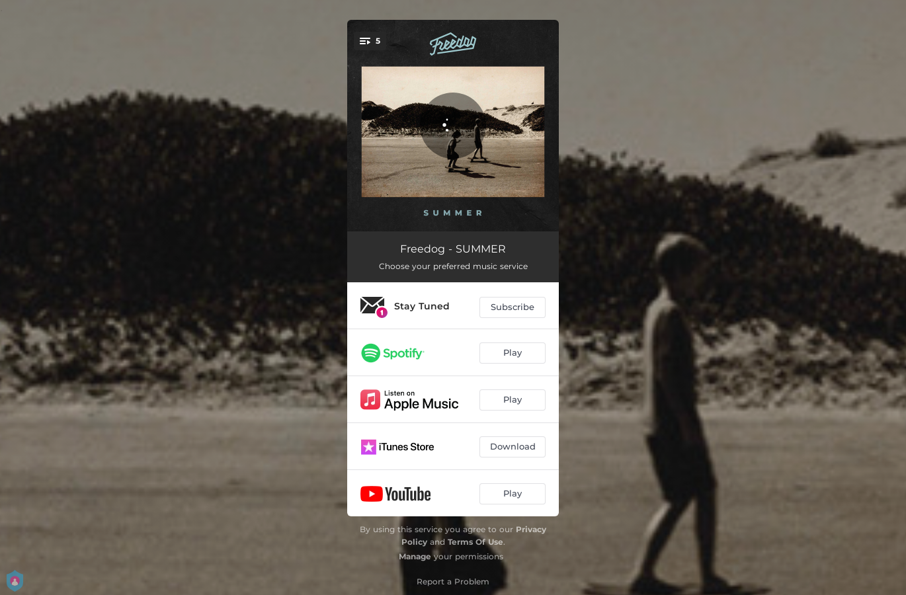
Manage (415, 556)
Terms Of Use (475, 542)
